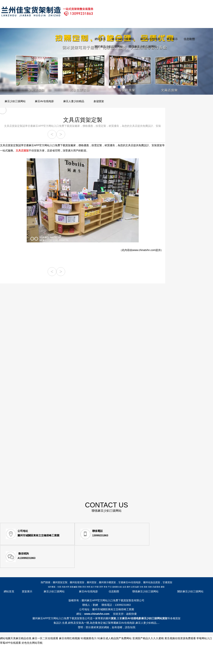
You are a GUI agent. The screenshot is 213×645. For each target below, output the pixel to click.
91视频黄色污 (89, 638)
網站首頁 (100, 39)
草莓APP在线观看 (10, 642)
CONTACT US (106, 507)
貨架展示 (172, 39)
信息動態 (189, 39)
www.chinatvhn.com (144, 250)
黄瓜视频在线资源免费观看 (180, 638)
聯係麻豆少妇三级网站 (143, 46)
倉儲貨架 (99, 101)
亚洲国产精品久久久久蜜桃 (148, 638)
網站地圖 (5, 638)
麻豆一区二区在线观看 (45, 638)
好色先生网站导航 (32, 642)
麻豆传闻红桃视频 (69, 638)
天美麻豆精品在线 (20, 638)
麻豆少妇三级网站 (123, 39)
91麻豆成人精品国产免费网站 (114, 638)
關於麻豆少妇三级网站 (109, 46)
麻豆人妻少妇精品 (73, 101)
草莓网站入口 (204, 638)
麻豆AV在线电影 (150, 39)
